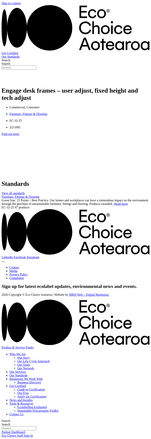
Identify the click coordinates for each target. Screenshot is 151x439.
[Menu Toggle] (3, 261)
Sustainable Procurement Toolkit (37, 410)
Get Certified (17, 386)
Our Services (17, 371)
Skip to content (11, 3)
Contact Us (16, 414)
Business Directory (29, 382)
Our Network (25, 368)
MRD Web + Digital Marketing (89, 294)
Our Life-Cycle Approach (33, 361)
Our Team (23, 364)
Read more (121, 203)
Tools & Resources (21, 403)
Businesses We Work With (26, 379)
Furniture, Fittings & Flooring (28, 114)
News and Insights (21, 400)
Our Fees (23, 393)
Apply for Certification (31, 396)
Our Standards (18, 375)
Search (6, 60)
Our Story (23, 357)
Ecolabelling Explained (32, 407)
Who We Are (17, 354)
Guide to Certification (31, 389)
